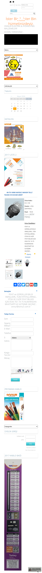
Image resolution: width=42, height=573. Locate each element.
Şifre (22, 440)
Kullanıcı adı (20, 436)
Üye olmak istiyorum (30, 450)
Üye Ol (12, 5)
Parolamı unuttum (31, 447)
